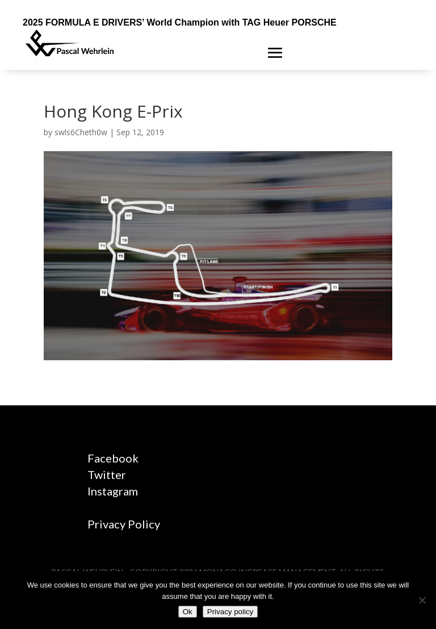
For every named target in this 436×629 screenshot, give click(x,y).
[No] (421, 600)
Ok (187, 611)
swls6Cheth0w (80, 132)
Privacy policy (230, 611)
